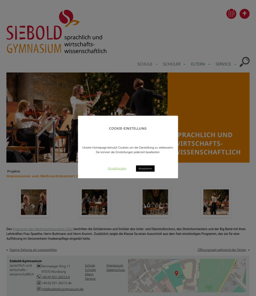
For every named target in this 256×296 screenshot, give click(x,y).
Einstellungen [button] (117, 168)
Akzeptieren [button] (145, 168)
